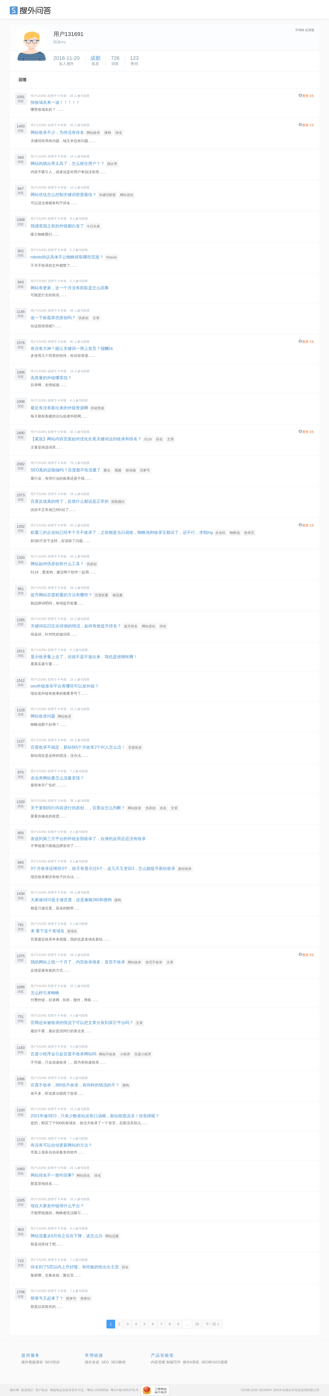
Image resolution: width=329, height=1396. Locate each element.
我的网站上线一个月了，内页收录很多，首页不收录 (78, 962)
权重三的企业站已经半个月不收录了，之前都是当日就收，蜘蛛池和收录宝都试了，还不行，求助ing (122, 532)
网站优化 (126, 195)
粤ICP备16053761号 (125, 1390)
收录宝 (249, 533)
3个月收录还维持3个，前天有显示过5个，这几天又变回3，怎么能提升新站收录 (103, 868)
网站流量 (112, 1236)
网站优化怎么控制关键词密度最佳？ (63, 194)
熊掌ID (85, 1298)
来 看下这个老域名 (48, 931)
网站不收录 (107, 1054)
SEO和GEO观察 (214, 1362)
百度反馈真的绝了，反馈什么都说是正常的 (70, 501)
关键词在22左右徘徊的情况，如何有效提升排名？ (76, 626)
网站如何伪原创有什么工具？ (57, 564)
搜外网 (14, 1390)
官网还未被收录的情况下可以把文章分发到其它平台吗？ (82, 1022)
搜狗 (107, 133)
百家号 (145, 470)
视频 (118, 470)
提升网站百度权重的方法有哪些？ (61, 595)
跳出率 (112, 164)
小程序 (125, 1054)
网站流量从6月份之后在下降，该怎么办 (67, 1236)
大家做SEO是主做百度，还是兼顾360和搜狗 (71, 900)
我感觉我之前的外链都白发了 (57, 226)
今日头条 (93, 226)
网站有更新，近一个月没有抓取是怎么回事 (70, 288)
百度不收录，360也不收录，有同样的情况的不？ (75, 1085)
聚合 (107, 470)
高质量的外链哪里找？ (51, 378)
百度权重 (101, 595)
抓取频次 (118, 502)
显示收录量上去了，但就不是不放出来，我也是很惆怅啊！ (84, 657)
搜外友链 (92, 1362)
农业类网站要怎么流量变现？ (57, 778)
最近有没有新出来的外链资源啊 (59, 408)
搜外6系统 (191, 1362)
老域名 (72, 931)
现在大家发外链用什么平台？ (57, 1206)
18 (197, 1324)
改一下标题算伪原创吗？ (53, 317)
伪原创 (83, 318)
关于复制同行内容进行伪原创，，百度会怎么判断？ (78, 808)
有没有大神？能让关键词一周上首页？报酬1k (72, 348)
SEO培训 (52, 1362)
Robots (111, 257)
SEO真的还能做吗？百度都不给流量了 (66, 470)
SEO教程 (118, 1362)
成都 (95, 58)
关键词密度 (107, 195)
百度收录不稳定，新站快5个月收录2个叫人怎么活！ (78, 747)
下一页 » (212, 1324)
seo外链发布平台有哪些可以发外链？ (65, 686)
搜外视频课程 (32, 1362)
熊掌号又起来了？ (47, 1298)
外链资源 (97, 408)
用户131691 (39, 96)
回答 (23, 80)
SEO (31, 10)
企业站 (220, 533)
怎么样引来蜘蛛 (45, 993)
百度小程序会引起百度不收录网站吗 (63, 1054)
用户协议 (41, 1390)
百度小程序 (142, 1054)
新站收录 (184, 869)
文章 (96, 318)
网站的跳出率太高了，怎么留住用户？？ (68, 163)
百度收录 (135, 747)
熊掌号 (71, 1298)
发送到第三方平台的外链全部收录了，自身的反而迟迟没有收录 (88, 838)
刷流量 (118, 595)
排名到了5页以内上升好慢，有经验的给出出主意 (75, 1267)
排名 (118, 133)
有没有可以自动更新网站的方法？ (61, 1145)
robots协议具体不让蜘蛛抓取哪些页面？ (67, 257)
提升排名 (131, 626)
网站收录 (93, 133)
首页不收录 (153, 962)
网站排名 (83, 1175)
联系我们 (27, 1390)
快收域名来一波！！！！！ (55, 102)
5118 (148, 439)
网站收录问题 (43, 716)
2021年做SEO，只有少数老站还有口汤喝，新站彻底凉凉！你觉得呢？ (95, 1116)
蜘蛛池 (235, 533)
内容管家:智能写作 (166, 1362)
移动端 (131, 470)
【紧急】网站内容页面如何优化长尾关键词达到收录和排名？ (86, 439)
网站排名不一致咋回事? (52, 1175)
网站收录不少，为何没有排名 (57, 132)
